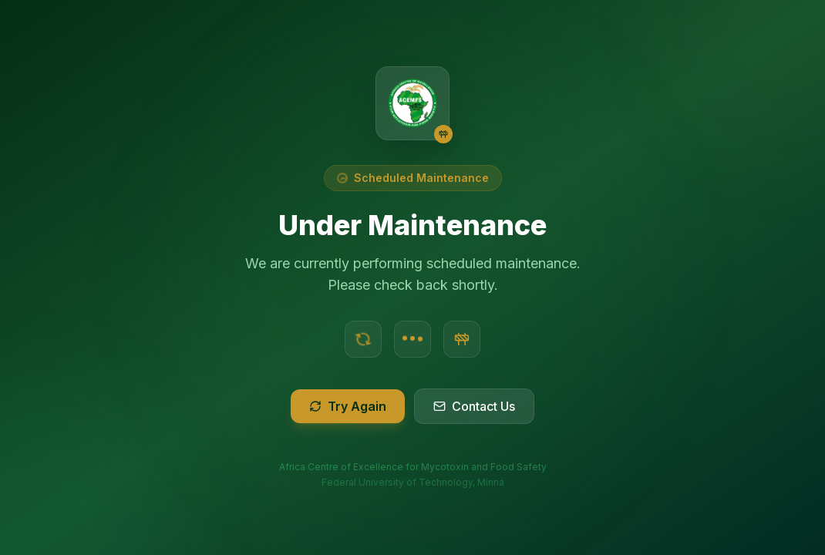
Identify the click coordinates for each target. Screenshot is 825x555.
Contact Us (474, 406)
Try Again (347, 406)
